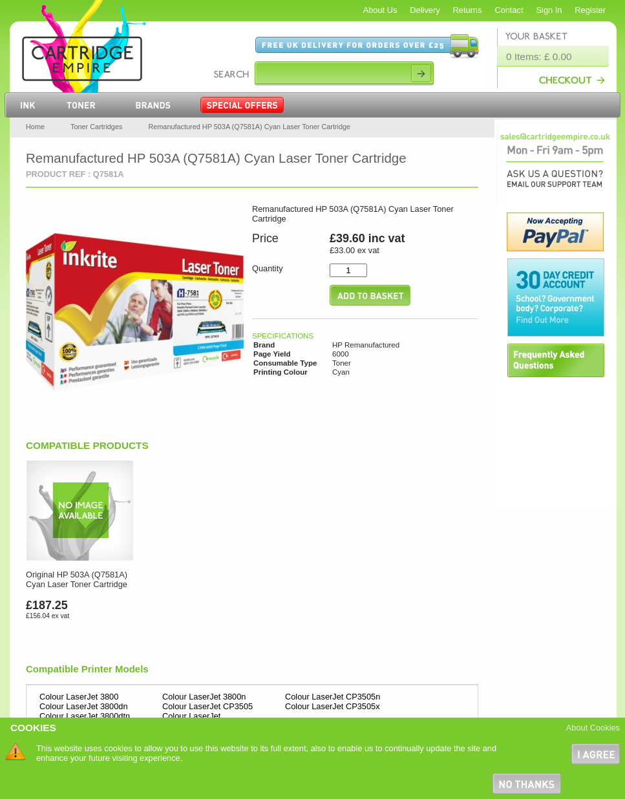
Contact (508, 10)
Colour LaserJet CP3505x (332, 706)
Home (35, 126)
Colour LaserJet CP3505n (332, 696)
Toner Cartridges (96, 126)
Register (590, 10)
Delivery (425, 10)
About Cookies (593, 727)
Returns (467, 10)
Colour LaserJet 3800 (78, 696)
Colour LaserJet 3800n (204, 696)
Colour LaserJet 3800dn (83, 706)
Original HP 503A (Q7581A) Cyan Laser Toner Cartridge (76, 579)
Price (265, 238)
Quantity (267, 268)
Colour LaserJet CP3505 (207, 706)
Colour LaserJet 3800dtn (84, 716)
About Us (380, 10)
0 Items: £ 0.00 (539, 56)
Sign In (549, 10)
